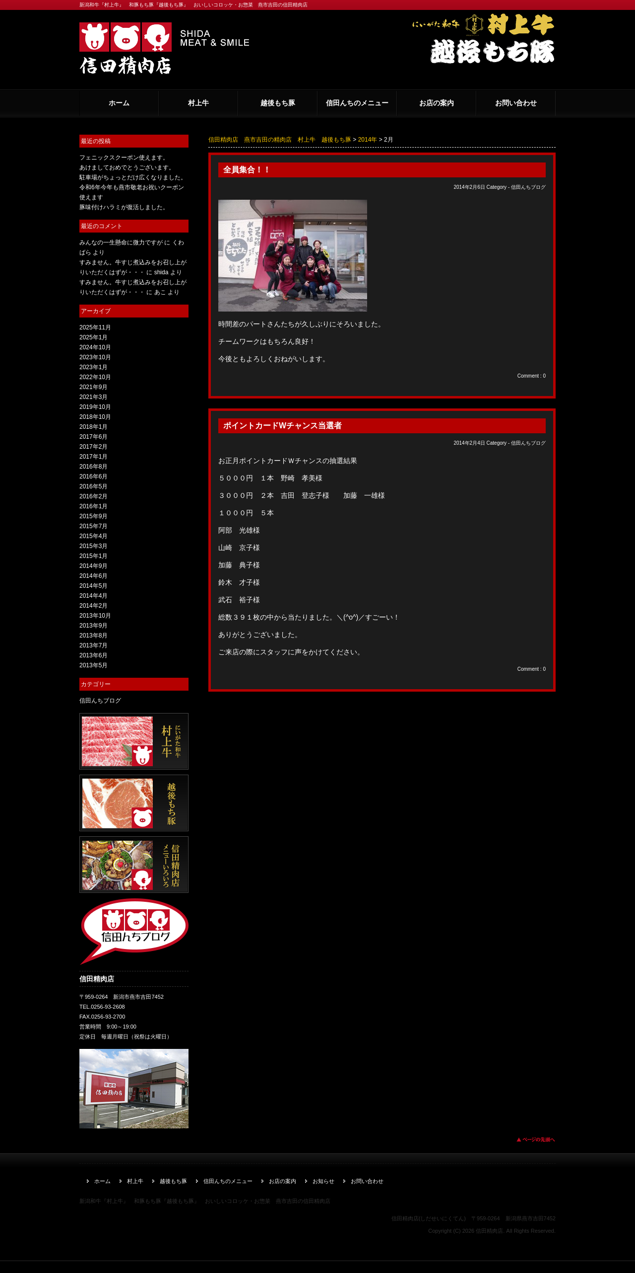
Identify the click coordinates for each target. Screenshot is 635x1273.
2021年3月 (93, 397)
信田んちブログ (528, 187)
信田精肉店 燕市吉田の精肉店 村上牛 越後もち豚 (279, 139)
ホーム (119, 103)
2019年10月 (95, 406)
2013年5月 (93, 665)
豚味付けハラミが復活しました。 (124, 207)
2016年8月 (93, 466)
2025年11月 (95, 327)
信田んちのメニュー (357, 103)
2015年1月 (93, 556)
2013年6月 (93, 655)
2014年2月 (93, 605)
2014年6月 (93, 575)
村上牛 (198, 103)
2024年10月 (95, 347)
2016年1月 (93, 506)
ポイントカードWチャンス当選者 (282, 425)
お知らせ (323, 1181)
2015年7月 (93, 526)
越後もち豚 (277, 103)
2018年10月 (95, 416)
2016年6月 (93, 476)
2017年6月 (93, 436)
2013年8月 (93, 635)
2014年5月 (93, 585)
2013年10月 (95, 615)
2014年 (368, 139)
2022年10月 (95, 377)
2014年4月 (93, 595)
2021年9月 (93, 387)
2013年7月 (93, 645)
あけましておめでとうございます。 (127, 167)
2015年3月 (93, 546)
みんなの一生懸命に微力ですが (121, 242)
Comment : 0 (531, 376)
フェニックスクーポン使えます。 (124, 157)
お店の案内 (436, 103)
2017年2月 (93, 446)
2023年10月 (95, 357)
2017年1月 (93, 456)
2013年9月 (93, 625)
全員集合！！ (247, 169)
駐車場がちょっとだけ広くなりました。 (133, 177)
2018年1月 (93, 426)
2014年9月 (93, 565)
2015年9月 (93, 516)
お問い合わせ (516, 103)
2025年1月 (93, 337)
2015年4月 (93, 536)
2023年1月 (93, 367)
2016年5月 (93, 486)
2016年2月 (93, 496)
